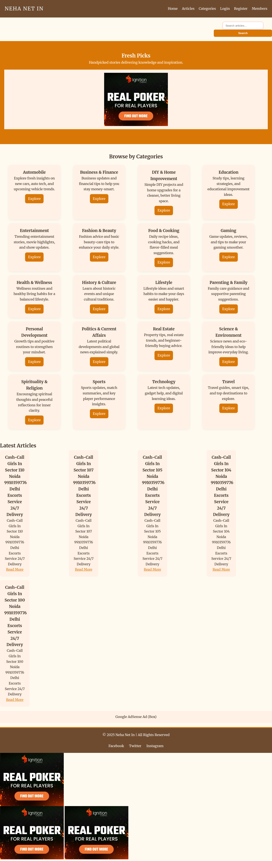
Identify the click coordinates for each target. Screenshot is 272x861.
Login (225, 8)
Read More (15, 569)
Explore (34, 198)
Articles (188, 8)
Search (243, 33)
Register (241, 8)
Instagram (154, 746)
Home (173, 8)
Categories (207, 8)
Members (259, 8)
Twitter (135, 746)
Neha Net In (24, 8)
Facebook (116, 746)
